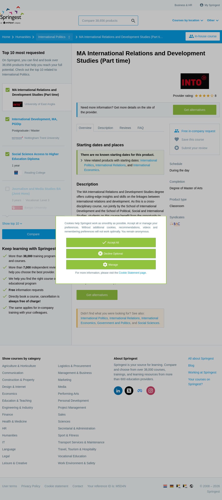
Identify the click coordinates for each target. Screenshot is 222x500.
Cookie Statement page (132, 273)
